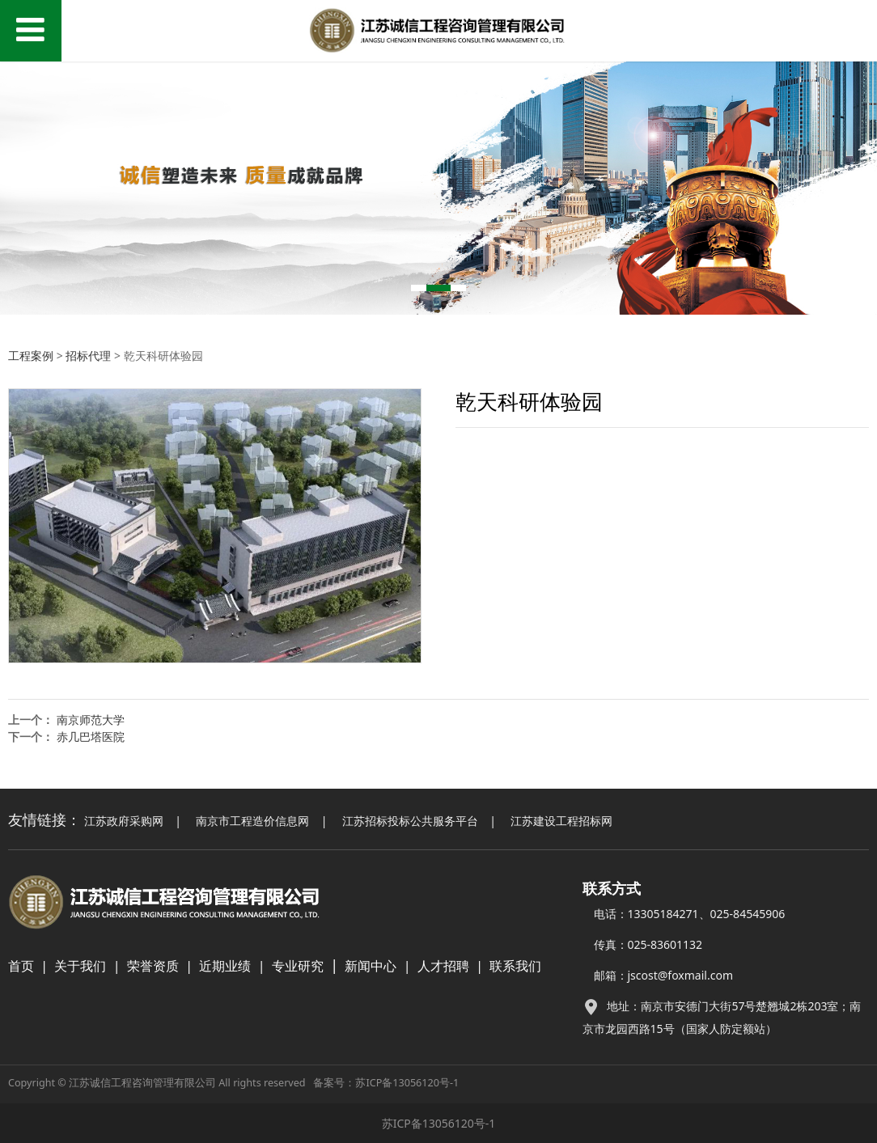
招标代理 (88, 355)
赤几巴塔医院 (91, 736)
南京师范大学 (91, 719)
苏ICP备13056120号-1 (407, 1083)
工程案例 (30, 355)
